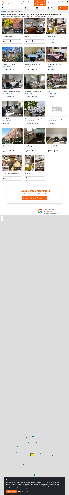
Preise (64, 2)
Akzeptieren (11, 491)
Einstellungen (23, 491)
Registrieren (50, 2)
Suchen (63, 8)
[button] (40, 453)
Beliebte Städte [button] (27, 2)
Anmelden (58, 2)
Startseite (3, 11)
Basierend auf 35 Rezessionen (51, 213)
